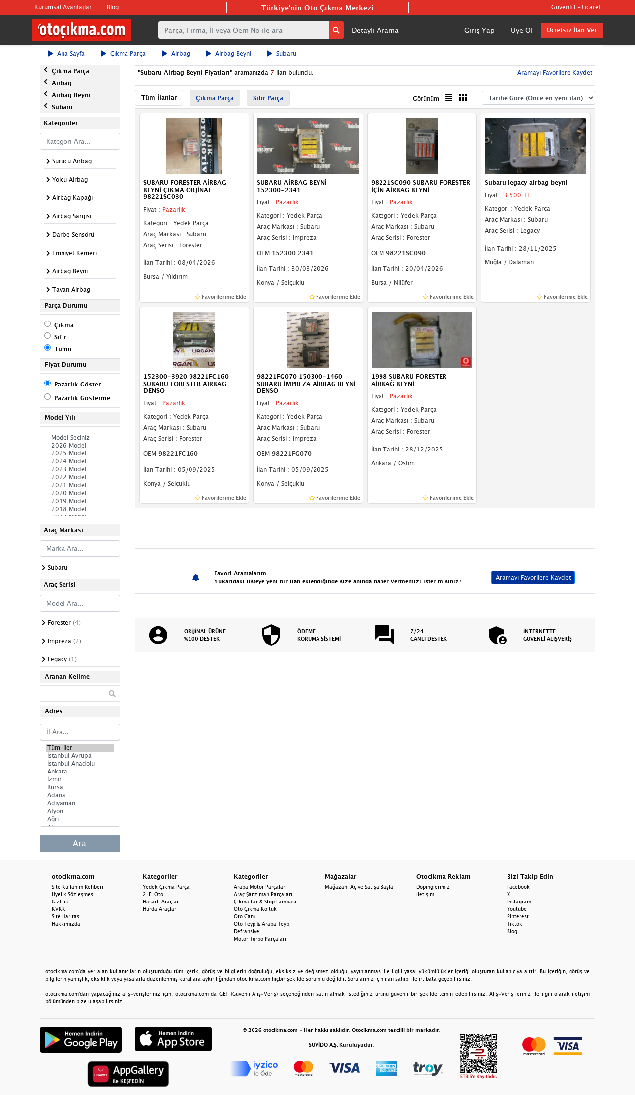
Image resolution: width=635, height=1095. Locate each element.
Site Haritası (66, 916)
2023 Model (80, 469)
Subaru (281, 53)
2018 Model (80, 509)
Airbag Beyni (228, 53)
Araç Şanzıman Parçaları (263, 894)
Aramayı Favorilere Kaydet (553, 72)
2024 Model (80, 461)
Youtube (517, 909)
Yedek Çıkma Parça (166, 887)
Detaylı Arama (375, 30)
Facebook (518, 887)
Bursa (80, 787)
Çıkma (64, 325)
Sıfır (60, 337)
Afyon (80, 811)
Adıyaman (80, 803)
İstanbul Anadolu (80, 764)
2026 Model (80, 446)
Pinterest (518, 916)
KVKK (58, 909)
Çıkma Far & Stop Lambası (265, 901)
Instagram (519, 901)
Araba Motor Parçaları (260, 887)
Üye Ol (522, 30)
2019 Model (80, 501)
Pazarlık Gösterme (82, 398)
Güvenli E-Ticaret (576, 7)
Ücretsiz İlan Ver (572, 30)
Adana (80, 795)
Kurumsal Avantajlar (63, 7)
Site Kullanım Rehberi (77, 887)
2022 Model (80, 477)
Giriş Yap (479, 30)
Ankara (80, 771)
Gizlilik (60, 901)
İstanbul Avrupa (80, 756)
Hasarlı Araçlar (161, 901)
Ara (79, 843)
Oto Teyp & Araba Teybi (262, 924)
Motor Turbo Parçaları (260, 939)
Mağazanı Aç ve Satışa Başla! (360, 887)
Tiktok (514, 924)
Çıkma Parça (123, 53)
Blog (113, 7)
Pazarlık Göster (77, 384)
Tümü (63, 349)
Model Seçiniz (80, 438)
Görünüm (426, 98)
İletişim (425, 894)
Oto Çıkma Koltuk (255, 909)
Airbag (176, 53)
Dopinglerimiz (433, 887)
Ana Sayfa (66, 53)
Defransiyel (247, 931)
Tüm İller (80, 748)
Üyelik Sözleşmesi (73, 894)
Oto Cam (244, 916)
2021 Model (80, 485)
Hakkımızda (66, 924)
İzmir (80, 779)
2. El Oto (153, 894)
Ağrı (80, 819)
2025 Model (80, 453)
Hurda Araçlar (159, 909)
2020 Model (80, 493)
